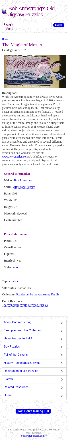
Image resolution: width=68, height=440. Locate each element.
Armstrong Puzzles (24, 186)
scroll (16, 267)
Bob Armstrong (23, 180)
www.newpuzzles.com (16, 156)
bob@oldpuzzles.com (34, 435)
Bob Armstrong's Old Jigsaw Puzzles (31, 11)
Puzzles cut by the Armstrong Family (37, 294)
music (15, 281)
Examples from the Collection (23, 330)
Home (5, 38)
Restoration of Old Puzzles (21, 370)
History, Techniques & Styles (22, 362)
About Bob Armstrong (17, 322)
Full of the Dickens (16, 354)
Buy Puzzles (12, 346)
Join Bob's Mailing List (33, 411)
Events (8, 379)
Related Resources (16, 387)
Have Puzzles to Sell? (18, 338)
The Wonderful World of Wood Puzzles (25, 304)
